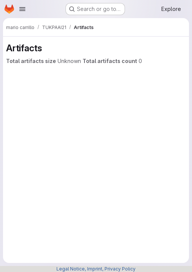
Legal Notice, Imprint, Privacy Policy (96, 269)
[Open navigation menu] (22, 9)
